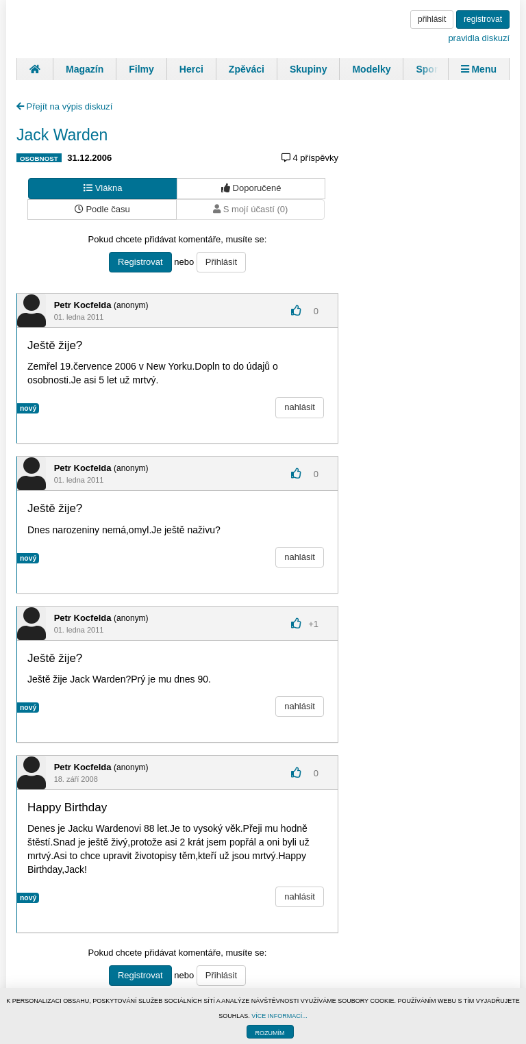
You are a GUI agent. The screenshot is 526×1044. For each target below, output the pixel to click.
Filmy (141, 69)
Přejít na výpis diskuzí (64, 106)
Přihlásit (221, 262)
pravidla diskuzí (479, 38)
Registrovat (140, 262)
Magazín (84, 69)
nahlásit (299, 407)
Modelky (371, 69)
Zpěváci (246, 69)
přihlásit (432, 19)
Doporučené (251, 188)
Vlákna (103, 188)
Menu (479, 69)
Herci (191, 69)
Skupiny (308, 69)
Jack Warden (62, 135)
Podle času (102, 209)
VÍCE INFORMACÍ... (279, 1016)
